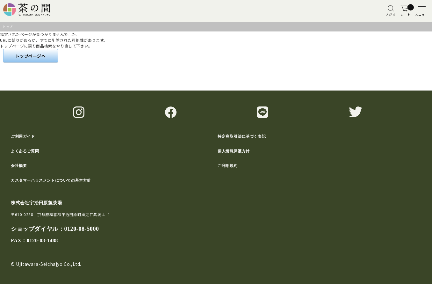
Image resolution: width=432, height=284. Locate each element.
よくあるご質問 (25, 151)
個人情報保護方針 (234, 151)
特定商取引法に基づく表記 (242, 136)
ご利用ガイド (23, 136)
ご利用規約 (228, 166)
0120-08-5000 (81, 229)
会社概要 (19, 166)
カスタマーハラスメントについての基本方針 (51, 180)
